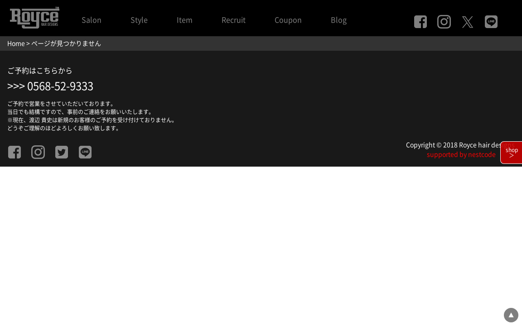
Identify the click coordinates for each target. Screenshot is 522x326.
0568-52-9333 (60, 86)
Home (16, 43)
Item (185, 20)
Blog (339, 20)
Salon (92, 20)
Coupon (288, 20)
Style (139, 20)
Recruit (234, 20)
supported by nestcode (461, 154)
